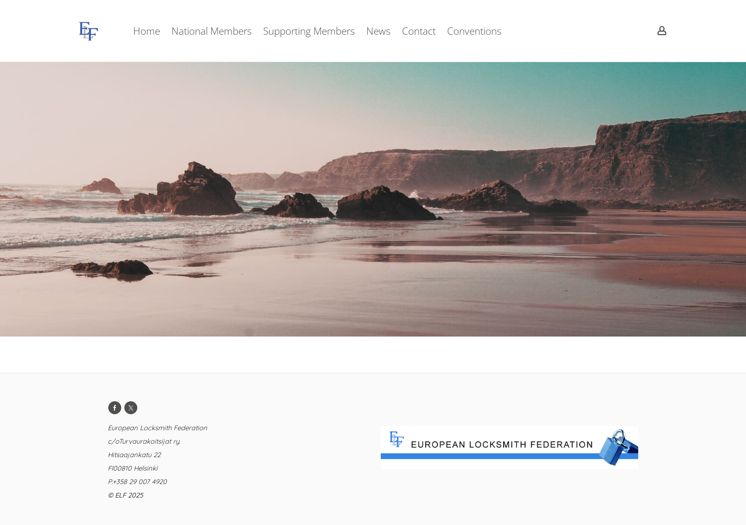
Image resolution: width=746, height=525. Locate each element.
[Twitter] (130, 407)
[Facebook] (114, 407)
